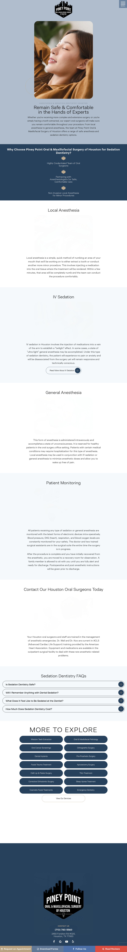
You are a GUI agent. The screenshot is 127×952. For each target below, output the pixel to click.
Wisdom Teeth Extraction (41, 739)
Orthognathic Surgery (86, 748)
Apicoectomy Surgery (86, 764)
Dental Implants (41, 756)
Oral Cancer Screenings (41, 748)
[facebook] (54, 941)
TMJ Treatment (85, 773)
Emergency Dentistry (85, 790)
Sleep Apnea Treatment (85, 781)
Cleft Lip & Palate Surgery (41, 773)
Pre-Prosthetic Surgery (86, 756)
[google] (60, 941)
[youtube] (67, 941)
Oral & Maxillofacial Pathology (86, 739)
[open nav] (123, 4)
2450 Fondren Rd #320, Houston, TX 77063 (63, 935)
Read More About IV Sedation (62, 370)
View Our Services (63, 798)
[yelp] (73, 941)
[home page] (63, 9)
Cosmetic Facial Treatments (41, 790)
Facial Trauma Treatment (41, 764)
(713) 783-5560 (63, 930)
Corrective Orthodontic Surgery (41, 781)
